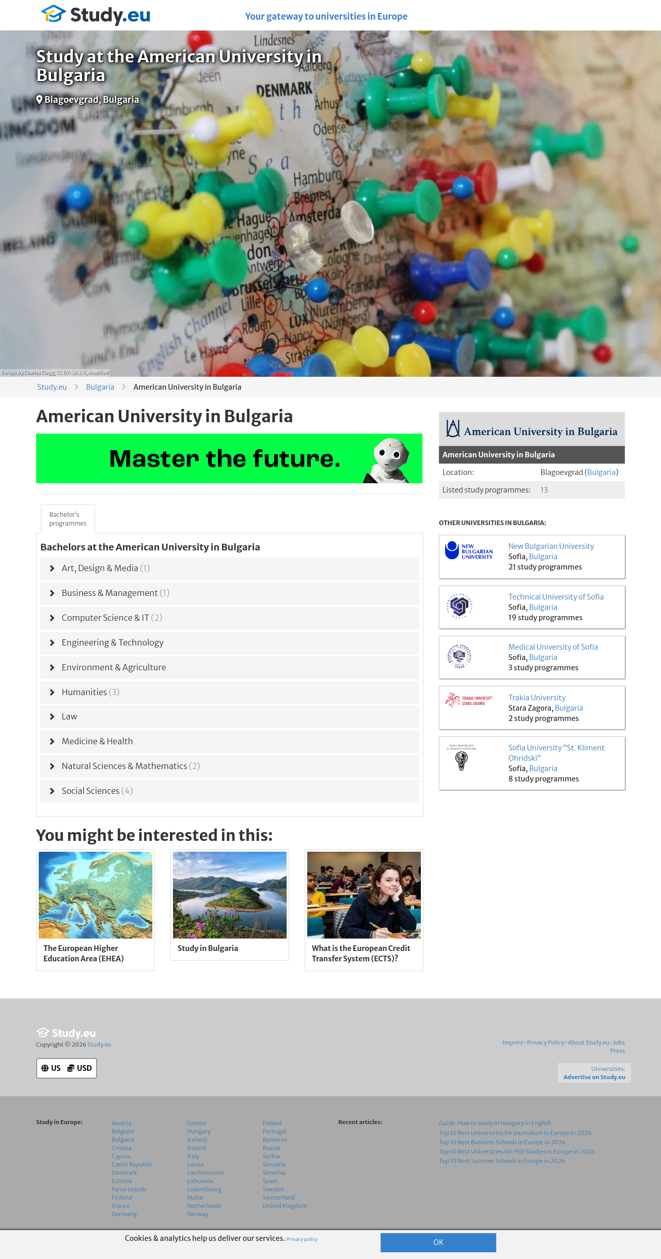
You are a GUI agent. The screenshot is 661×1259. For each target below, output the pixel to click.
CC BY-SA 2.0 (71, 372)
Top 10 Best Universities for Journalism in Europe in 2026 (515, 1133)
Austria (121, 1123)
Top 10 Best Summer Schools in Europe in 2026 (502, 1160)
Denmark (124, 1172)
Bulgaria (100, 387)
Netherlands (204, 1205)
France (121, 1205)
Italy (193, 1156)
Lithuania (200, 1181)
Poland (272, 1123)
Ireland (197, 1147)
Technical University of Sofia (556, 597)
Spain (270, 1181)
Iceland (197, 1139)
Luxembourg (204, 1189)
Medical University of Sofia (553, 647)
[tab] (229, 568)
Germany (124, 1214)
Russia (271, 1147)
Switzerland (279, 1197)
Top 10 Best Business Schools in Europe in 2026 (502, 1142)
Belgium (123, 1131)
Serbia (271, 1156)
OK (438, 1242)
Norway (198, 1214)
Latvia (195, 1164)
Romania (275, 1139)
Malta (195, 1197)
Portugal (274, 1131)
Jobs (619, 1042)
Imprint (512, 1042)
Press (617, 1050)
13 (544, 490)
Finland (122, 1197)
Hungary (199, 1131)
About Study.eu (588, 1042)
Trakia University (536, 697)
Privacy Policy (545, 1042)
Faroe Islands (129, 1189)
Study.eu (52, 387)
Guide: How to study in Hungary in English (495, 1123)
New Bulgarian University (551, 546)
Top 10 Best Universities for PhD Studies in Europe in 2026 (517, 1151)
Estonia (122, 1181)
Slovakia (274, 1164)
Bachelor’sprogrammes (67, 519)
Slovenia (274, 1172)
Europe (9, 372)
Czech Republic (132, 1164)
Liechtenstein (206, 1172)
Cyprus (121, 1156)
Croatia (121, 1147)
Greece (196, 1123)
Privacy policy (302, 1239)
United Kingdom (285, 1205)
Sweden (273, 1189)
